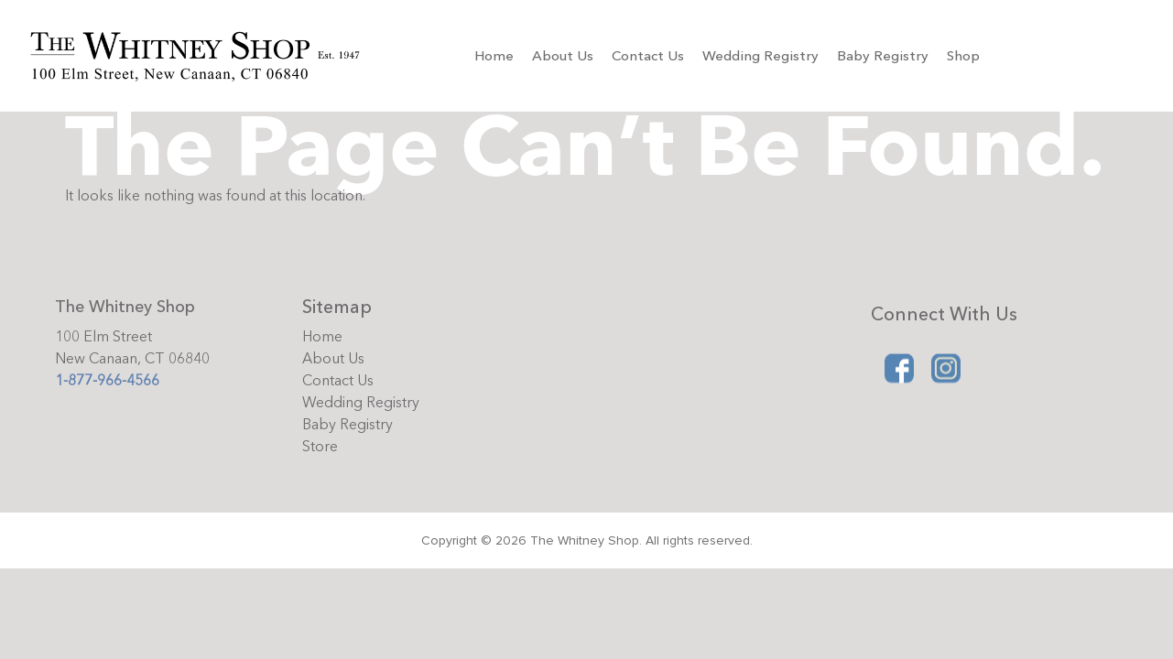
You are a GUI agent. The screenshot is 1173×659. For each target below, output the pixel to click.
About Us (562, 56)
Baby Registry (883, 56)
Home (494, 56)
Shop (963, 56)
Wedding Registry (760, 56)
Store (320, 447)
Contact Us (648, 56)
